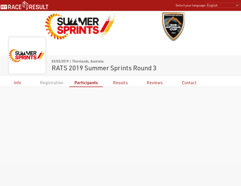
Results (120, 82)
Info (17, 82)
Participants (86, 82)
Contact (189, 82)
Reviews (155, 82)
